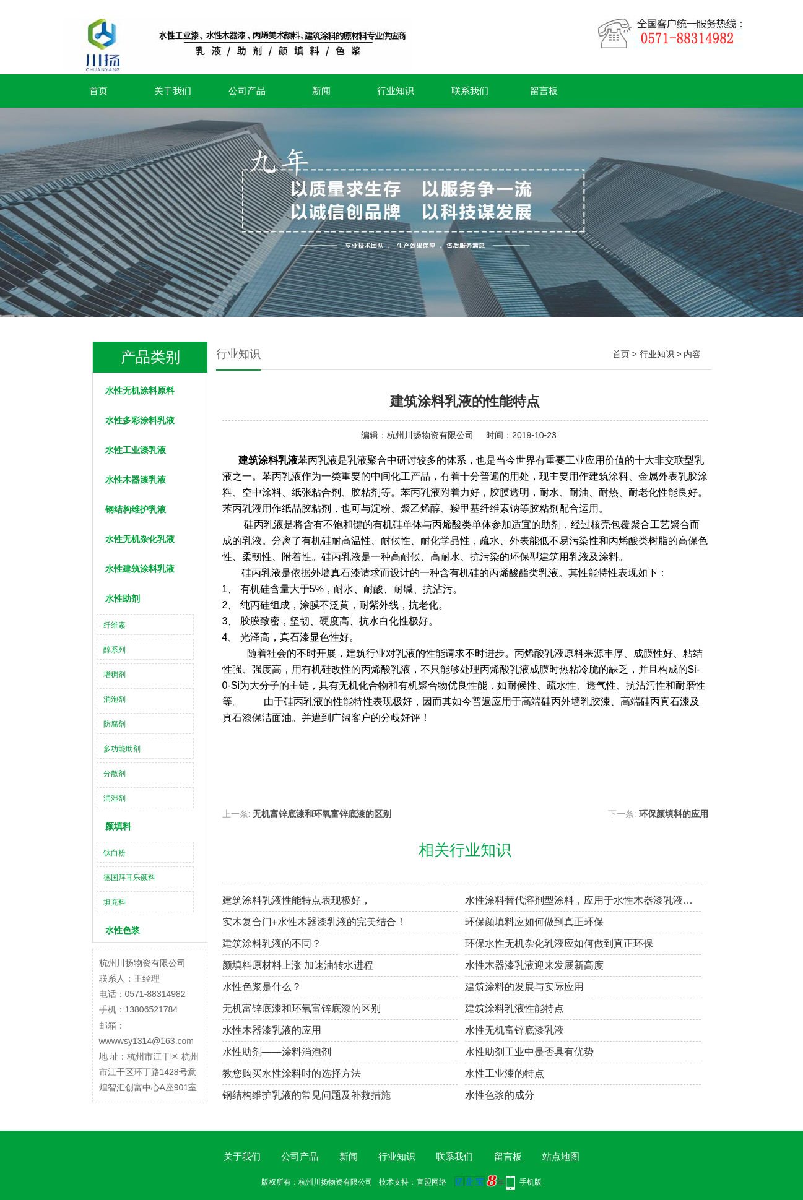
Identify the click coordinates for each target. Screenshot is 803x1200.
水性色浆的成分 (499, 1095)
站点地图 (560, 1156)
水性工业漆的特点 (504, 1073)
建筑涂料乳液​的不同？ (271, 943)
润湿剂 (114, 798)
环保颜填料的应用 (673, 814)
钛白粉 (114, 852)
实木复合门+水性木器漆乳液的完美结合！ (314, 922)
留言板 (544, 90)
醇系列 (114, 649)
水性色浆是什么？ (262, 987)
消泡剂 (114, 699)
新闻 (321, 90)
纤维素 (114, 625)
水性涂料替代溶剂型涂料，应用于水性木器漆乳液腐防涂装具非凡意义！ (583, 900)
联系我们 (469, 90)
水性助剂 (122, 598)
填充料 (114, 902)
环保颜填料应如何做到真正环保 (534, 922)
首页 (98, 90)
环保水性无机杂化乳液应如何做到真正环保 (559, 943)
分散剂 (114, 773)
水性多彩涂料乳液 (140, 420)
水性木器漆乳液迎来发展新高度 (534, 965)
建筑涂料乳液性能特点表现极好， (296, 900)
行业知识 (395, 90)
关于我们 (172, 90)
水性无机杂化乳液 (140, 539)
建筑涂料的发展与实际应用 (524, 987)
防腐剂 (114, 724)
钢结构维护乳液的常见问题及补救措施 (306, 1095)
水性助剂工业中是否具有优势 (529, 1052)
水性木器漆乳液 (135, 480)
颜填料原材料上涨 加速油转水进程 (297, 965)
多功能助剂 (122, 749)
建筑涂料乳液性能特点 (514, 1008)
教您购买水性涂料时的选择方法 (291, 1073)
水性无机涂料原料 (140, 390)
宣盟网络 (431, 1182)
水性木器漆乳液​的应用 (271, 1030)
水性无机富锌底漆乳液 (514, 1030)
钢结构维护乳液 (135, 509)
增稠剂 (114, 674)
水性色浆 (122, 930)
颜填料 (118, 826)
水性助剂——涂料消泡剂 (276, 1052)
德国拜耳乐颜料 (129, 877)
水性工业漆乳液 (135, 450)
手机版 (530, 1182)
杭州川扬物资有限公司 (430, 435)
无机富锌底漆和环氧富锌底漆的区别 (322, 814)
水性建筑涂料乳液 (140, 569)
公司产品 (247, 90)
